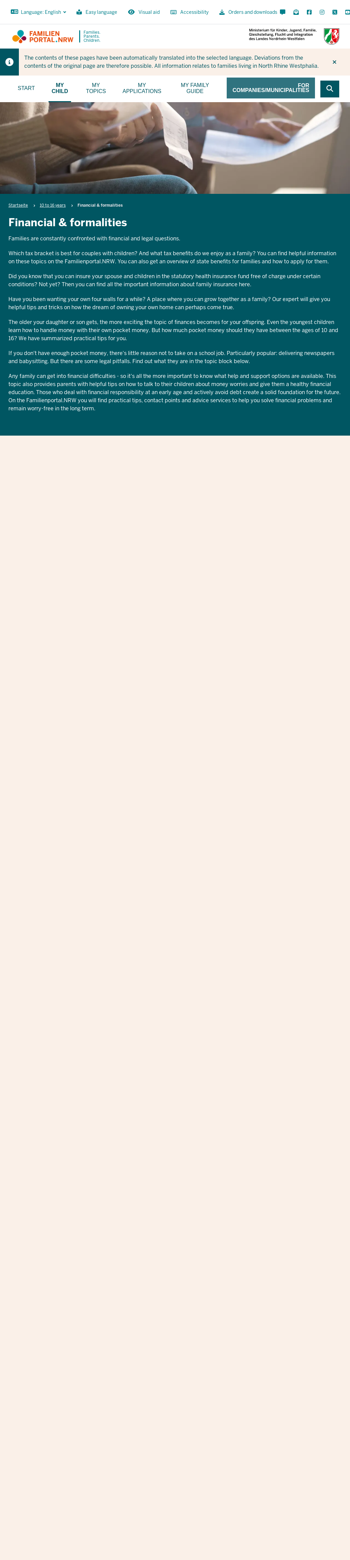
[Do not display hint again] (334, 62)
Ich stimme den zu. (217, 1306)
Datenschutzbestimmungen (232, 1306)
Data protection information (327, 1471)
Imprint (297, 1471)
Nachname (263, 1231)
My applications (142, 88)
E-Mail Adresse (166, 1266)
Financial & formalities (174, 497)
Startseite (18, 205)
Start (26, 88)
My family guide (195, 88)
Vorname (158, 1231)
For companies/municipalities (270, 88)
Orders (272, 1471)
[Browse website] (329, 89)
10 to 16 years (53, 205)
